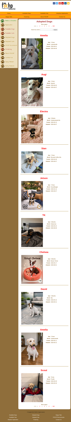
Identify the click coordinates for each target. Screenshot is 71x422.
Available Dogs (27, 13)
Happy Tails (9, 16)
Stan (43, 148)
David (44, 289)
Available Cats (44, 13)
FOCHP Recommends (11, 45)
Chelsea (43, 252)
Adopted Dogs (10, 37)
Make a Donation (10, 21)
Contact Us (62, 16)
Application (8, 25)
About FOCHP (44, 16)
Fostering (26, 16)
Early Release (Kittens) (9, 66)
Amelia (44, 35)
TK (43, 215)
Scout (44, 370)
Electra (44, 111)
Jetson (44, 178)
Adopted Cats (9, 41)
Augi (43, 74)
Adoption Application (62, 13)
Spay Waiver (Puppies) (9, 62)
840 (54, 26)
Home (8, 13)
